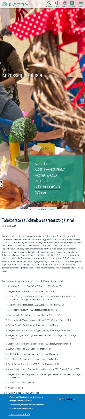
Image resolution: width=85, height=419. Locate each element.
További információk (19, 414)
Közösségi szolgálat (47, 175)
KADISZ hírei (42, 163)
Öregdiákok (41, 192)
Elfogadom (66, 399)
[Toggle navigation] (81, 4)
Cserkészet (42, 181)
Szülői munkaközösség (48, 187)
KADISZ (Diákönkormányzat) (50, 169)
